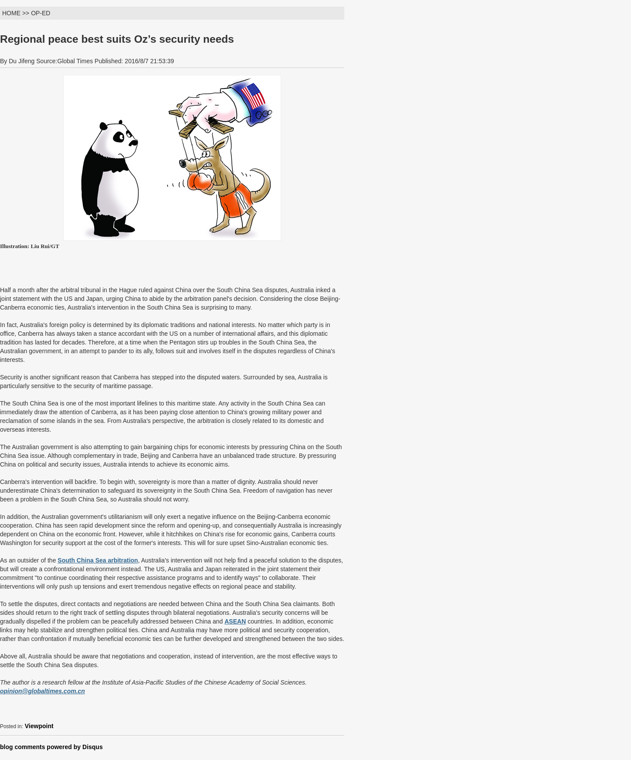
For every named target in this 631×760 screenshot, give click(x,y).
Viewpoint (39, 726)
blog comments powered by (51, 746)
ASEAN (235, 621)
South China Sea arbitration (98, 560)
